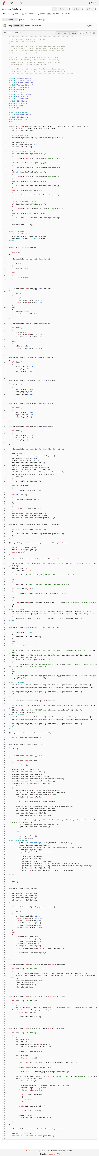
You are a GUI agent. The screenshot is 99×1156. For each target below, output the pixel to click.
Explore (12, 3)
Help (20, 3)
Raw (59, 33)
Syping (8, 9)
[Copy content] (83, 33)
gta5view (17, 9)
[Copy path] (44, 19)
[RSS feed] (54, 9)
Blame (66, 33)
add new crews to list (33, 26)
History (73, 33)
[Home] (4, 3)
